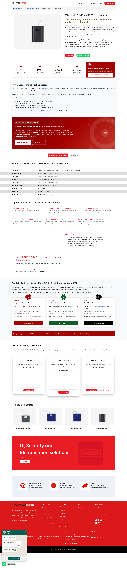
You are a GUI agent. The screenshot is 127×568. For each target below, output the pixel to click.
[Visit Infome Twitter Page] (104, 518)
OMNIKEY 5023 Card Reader (76, 426)
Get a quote (69, 55)
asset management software (23, 132)
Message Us (63, 323)
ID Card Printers (46, 512)
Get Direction (99, 323)
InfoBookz (62, 511)
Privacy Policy (98, 508)
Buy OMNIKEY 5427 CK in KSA (46, 111)
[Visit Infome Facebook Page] (96, 518)
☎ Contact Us (39, 142)
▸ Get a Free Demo (23, 142)
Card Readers (29, 94)
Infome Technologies (17, 88)
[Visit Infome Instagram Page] (99, 518)
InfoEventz (62, 508)
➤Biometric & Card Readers (24, 8)
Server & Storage (46, 505)
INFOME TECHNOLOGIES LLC (60, 547)
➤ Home (15, 8)
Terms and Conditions (100, 512)
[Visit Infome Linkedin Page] (96, 521)
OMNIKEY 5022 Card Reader (50, 426)
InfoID (61, 517)
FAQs (96, 515)
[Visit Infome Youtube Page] (99, 521)
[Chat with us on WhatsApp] (4, 564)
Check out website (104, 390)
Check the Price (83, 55)
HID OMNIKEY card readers (46, 88)
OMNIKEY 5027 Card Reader (102, 426)
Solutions (44, 508)
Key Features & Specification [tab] (58, 155)
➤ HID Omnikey (35, 8)
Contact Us (110, 3)
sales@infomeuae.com (101, 505)
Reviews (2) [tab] (74, 155)
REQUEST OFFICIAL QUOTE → (101, 75)
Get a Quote (28, 323)
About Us (92, 3)
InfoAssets (62, 514)
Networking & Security (47, 521)
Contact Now (25, 459)
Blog (101, 3)
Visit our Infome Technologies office (98, 306)
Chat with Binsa (14, 558)
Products (81, 3)
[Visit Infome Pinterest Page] (101, 518)
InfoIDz (61, 520)
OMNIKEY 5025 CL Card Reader (24, 426)
